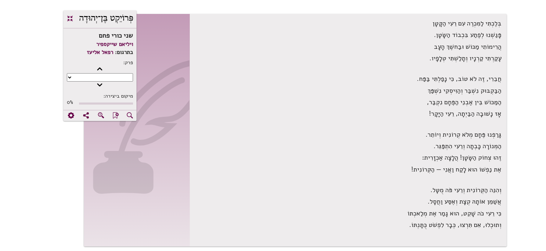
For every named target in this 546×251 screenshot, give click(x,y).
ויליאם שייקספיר (92, 44)
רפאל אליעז (77, 52)
